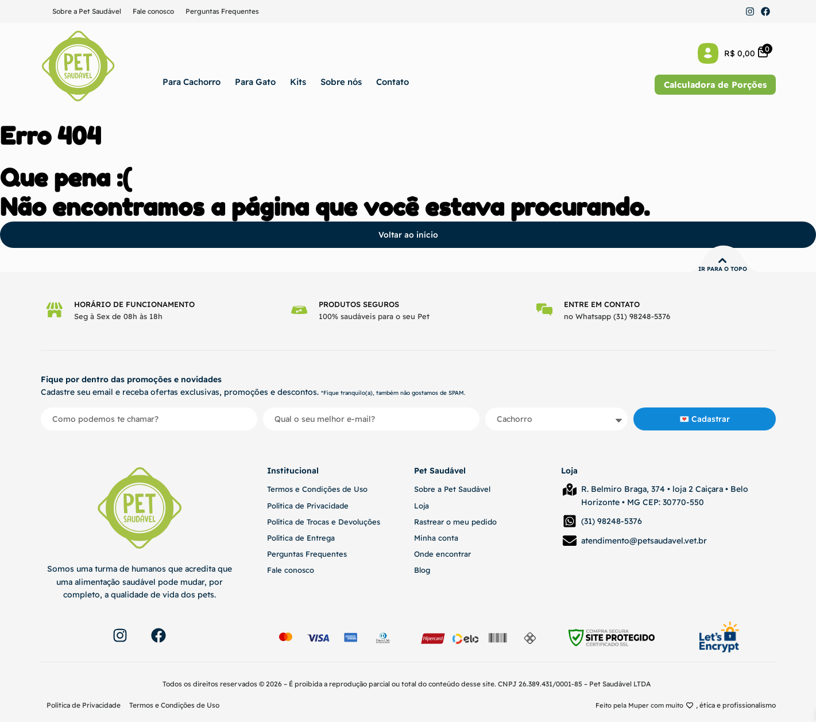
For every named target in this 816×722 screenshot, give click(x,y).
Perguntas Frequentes (222, 11)
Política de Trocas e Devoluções (323, 521)
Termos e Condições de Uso (317, 489)
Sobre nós (341, 81)
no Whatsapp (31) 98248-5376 (618, 316)
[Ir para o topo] (722, 261)
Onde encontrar (442, 553)
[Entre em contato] (545, 310)
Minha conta (436, 537)
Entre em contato (603, 304)
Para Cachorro (192, 81)
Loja (421, 505)
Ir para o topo (722, 269)
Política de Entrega (301, 537)
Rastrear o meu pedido (455, 521)
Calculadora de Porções (715, 84)
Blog (422, 570)
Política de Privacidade (308, 505)
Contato (392, 81)
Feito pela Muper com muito (637, 705)
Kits (298, 81)
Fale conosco (153, 11)
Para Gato (255, 81)
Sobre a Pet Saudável (86, 11)
